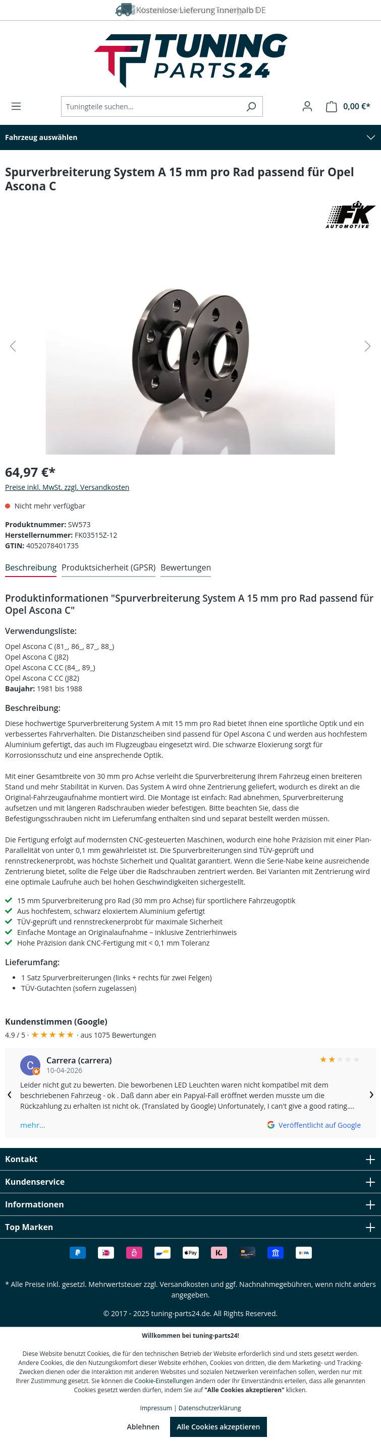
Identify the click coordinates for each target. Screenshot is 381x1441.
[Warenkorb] (345, 106)
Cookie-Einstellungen (163, 1381)
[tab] (31, 568)
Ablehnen (143, 1426)
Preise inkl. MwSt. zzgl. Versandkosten (67, 487)
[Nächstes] (367, 346)
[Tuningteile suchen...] (150, 106)
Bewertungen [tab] (185, 567)
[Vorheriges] (12, 346)
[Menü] (19, 106)
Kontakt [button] (190, 1159)
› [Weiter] (371, 1093)
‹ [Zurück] (9, 1093)
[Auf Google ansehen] (313, 1125)
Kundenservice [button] (190, 1182)
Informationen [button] (190, 1204)
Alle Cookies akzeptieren (218, 1426)
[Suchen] (251, 106)
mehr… (32, 1125)
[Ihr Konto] (307, 106)
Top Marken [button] (190, 1227)
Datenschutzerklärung (210, 1408)
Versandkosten (183, 1284)
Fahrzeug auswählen (41, 137)
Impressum (156, 1408)
